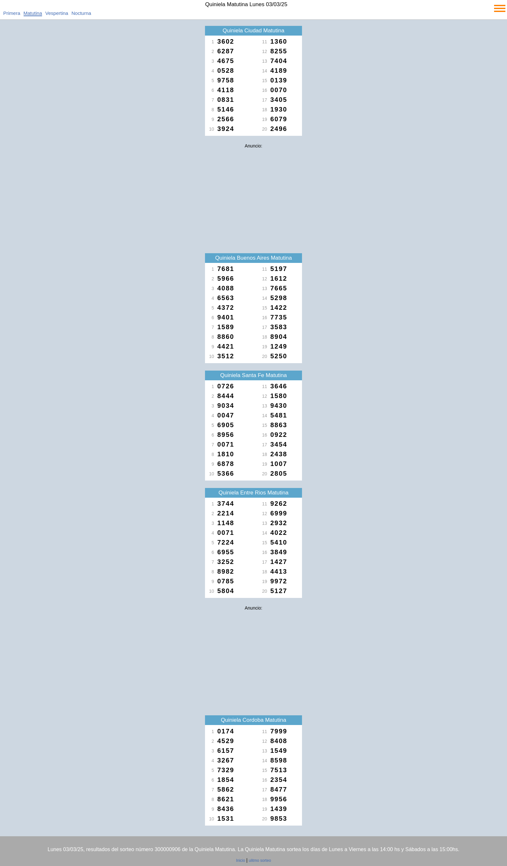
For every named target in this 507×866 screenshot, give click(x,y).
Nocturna (81, 13)
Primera (11, 13)
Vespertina (56, 13)
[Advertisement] (253, 196)
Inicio (240, 860)
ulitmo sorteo (260, 860)
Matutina (33, 13)
